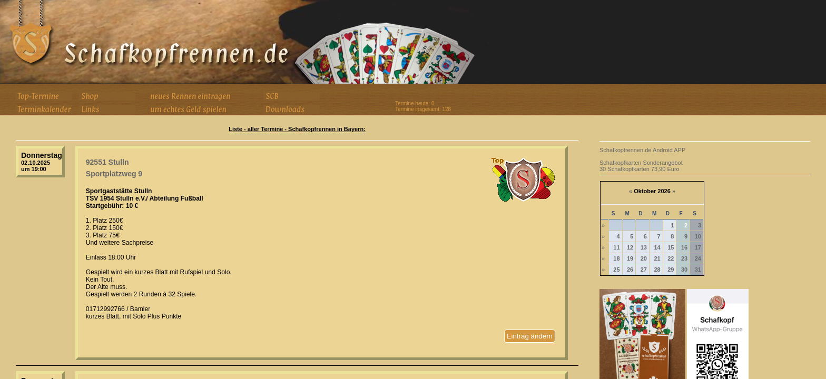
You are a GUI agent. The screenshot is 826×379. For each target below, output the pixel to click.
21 (657, 258)
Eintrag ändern (530, 336)
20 (644, 258)
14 (657, 247)
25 (616, 269)
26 (630, 269)
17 (698, 247)
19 (630, 258)
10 (698, 236)
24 (698, 258)
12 (630, 247)
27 (644, 269)
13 (644, 247)
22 (670, 258)
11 (616, 247)
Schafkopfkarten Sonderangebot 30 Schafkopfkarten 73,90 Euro (641, 165)
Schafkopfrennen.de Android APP (642, 150)
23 (684, 258)
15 (670, 247)
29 (670, 269)
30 (684, 269)
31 (698, 269)
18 (616, 258)
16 (684, 247)
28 (657, 269)
